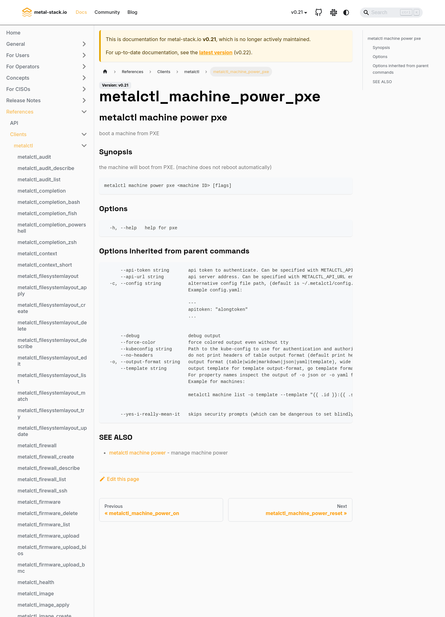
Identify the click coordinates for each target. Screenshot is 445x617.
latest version (216, 52)
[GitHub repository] (318, 13)
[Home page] (105, 72)
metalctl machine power (137, 452)
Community (107, 12)
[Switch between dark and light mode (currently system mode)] (346, 13)
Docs (81, 12)
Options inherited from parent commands (401, 69)
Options (380, 56)
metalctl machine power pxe (394, 38)
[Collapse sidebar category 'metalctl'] (84, 146)
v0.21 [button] (297, 12)
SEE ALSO (382, 81)
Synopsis (381, 47)
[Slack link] (333, 13)
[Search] (391, 13)
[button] (47, 44)
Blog (132, 12)
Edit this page (119, 479)
